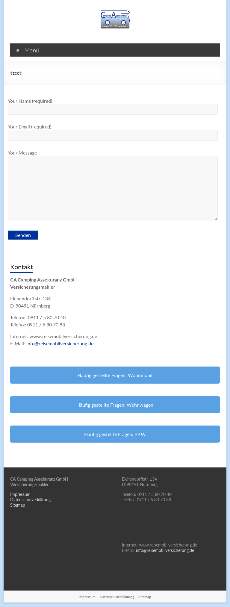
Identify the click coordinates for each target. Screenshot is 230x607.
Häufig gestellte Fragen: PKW (115, 434)
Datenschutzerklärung (30, 499)
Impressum (20, 494)
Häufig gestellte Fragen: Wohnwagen (114, 405)
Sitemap (17, 505)
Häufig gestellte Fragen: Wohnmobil (115, 375)
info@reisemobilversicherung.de (59, 343)
